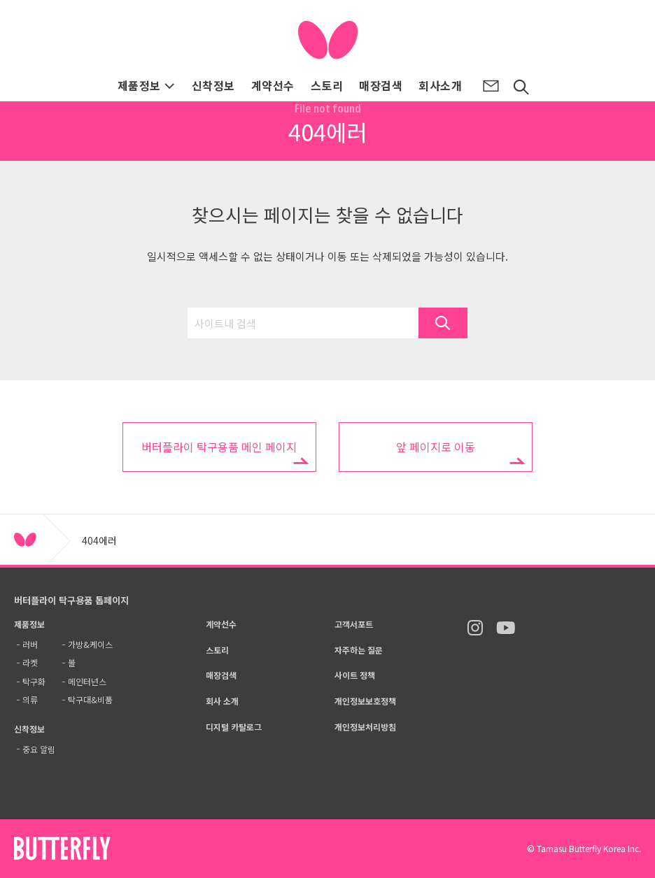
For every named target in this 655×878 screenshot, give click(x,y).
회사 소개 (222, 701)
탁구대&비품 (90, 699)
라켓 (30, 662)
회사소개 (440, 85)
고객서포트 (353, 624)
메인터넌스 (87, 681)
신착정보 (213, 85)
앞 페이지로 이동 (435, 446)
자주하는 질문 (358, 650)
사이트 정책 (354, 675)
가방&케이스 (90, 644)
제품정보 (147, 85)
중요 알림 (38, 749)
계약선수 (273, 85)
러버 (30, 644)
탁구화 (33, 681)
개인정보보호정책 (365, 701)
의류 (30, 699)
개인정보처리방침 (365, 727)
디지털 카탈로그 (234, 727)
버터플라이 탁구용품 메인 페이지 (219, 446)
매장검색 (380, 85)
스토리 (327, 85)
